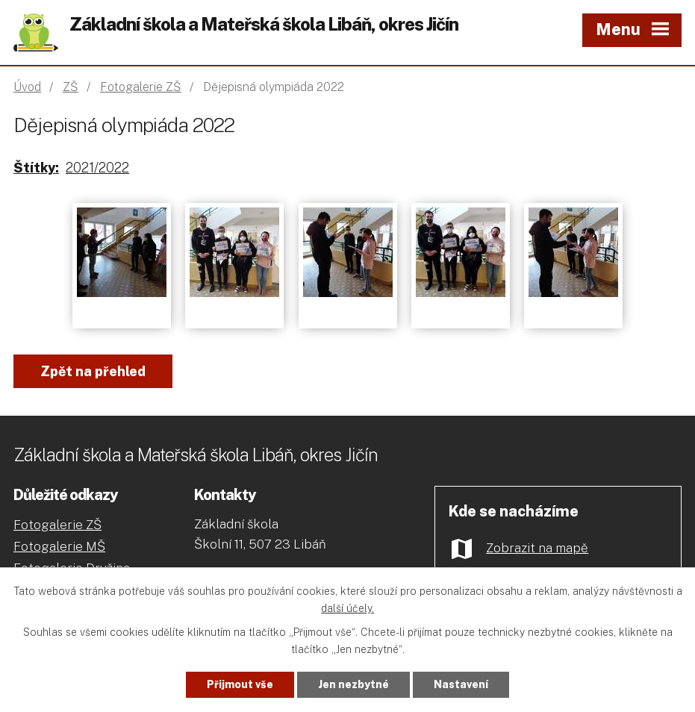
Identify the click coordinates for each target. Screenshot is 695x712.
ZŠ (70, 87)
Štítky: (36, 167)
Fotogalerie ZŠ (140, 87)
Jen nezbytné (353, 684)
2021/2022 (97, 167)
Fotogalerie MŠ (59, 546)
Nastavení (461, 684)
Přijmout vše (240, 684)
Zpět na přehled (93, 371)
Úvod (27, 87)
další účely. (347, 608)
